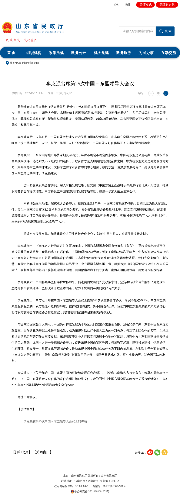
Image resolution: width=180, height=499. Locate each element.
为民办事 (146, 53)
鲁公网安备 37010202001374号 (90, 492)
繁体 (128, 4)
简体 (116, 4)
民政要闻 (21, 62)
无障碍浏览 (167, 4)
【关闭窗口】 (43, 452)
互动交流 (168, 53)
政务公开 (78, 53)
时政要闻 (33, 62)
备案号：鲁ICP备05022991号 (109, 486)
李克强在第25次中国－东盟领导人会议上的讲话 (55, 421)
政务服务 (123, 53)
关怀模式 (146, 4)
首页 (12, 62)
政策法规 (56, 53)
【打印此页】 (22, 452)
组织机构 (33, 53)
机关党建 (101, 53)
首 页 (11, 53)
